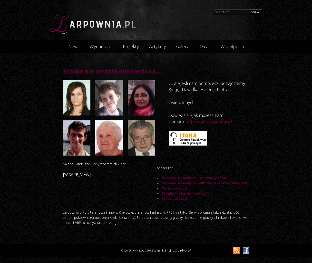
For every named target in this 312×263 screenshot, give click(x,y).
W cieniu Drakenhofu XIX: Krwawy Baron (194, 178)
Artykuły (157, 46)
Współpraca (232, 46)
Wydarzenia (101, 46)
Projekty (131, 46)
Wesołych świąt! (175, 188)
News (73, 46)
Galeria (182, 46)
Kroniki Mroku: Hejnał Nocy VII (187, 193)
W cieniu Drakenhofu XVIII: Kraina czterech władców (204, 183)
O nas (205, 46)
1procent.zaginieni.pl (210, 121)
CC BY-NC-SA (181, 250)
